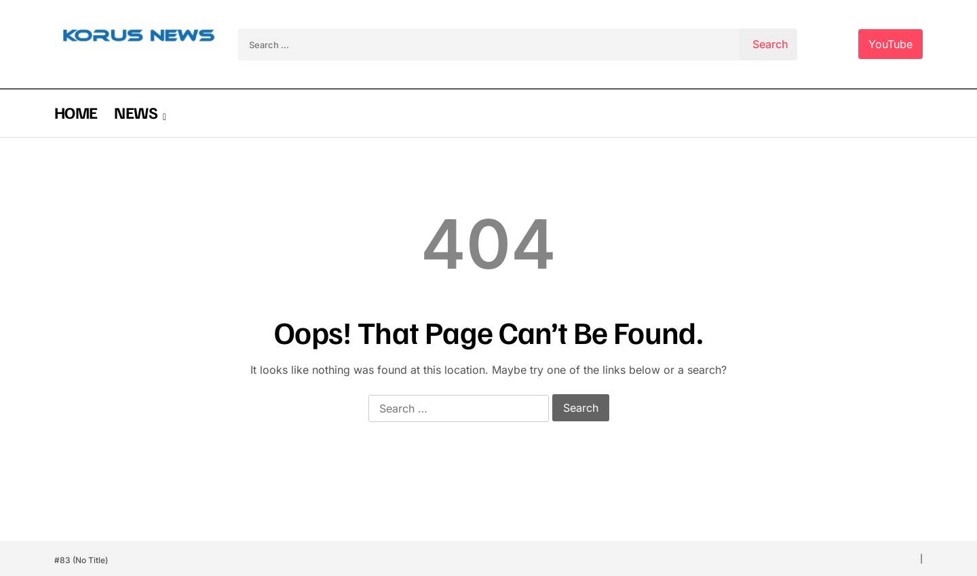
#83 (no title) (81, 560)
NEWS (135, 112)
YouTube (890, 44)
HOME (75, 112)
